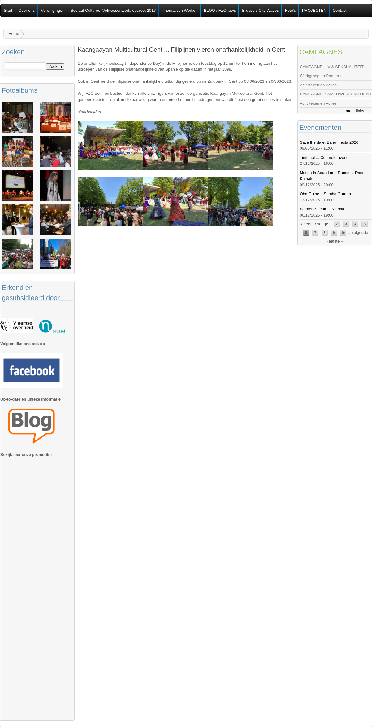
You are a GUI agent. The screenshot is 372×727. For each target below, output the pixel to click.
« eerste (307, 223)
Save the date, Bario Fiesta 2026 (329, 142)
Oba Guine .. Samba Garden (325, 193)
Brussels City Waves (260, 10)
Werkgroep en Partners (320, 75)
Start (8, 10)
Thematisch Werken (179, 10)
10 (343, 232)
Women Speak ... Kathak (322, 209)
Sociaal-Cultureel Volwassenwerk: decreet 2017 (113, 10)
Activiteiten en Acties (318, 85)
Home (13, 33)
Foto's (290, 10)
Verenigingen (52, 10)
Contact (340, 10)
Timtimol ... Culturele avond (324, 157)
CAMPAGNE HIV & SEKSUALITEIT (332, 66)
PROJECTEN (314, 10)
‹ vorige (321, 223)
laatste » (335, 241)
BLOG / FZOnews (220, 10)
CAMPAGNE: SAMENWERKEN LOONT (336, 94)
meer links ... (357, 110)
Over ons (26, 10)
